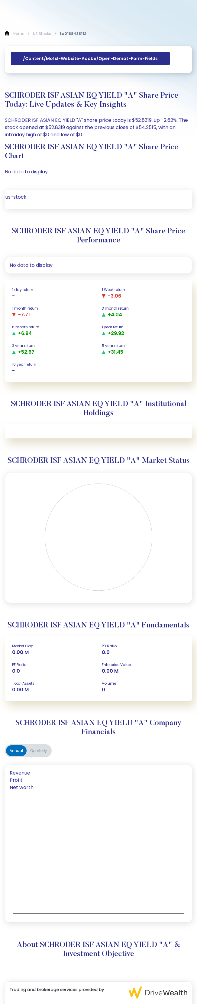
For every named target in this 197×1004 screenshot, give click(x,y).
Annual (16, 750)
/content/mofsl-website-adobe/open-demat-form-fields (90, 58)
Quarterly (38, 750)
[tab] (98, 773)
